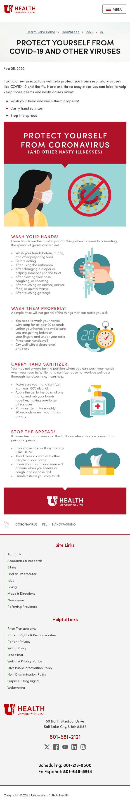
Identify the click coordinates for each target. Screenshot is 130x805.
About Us (14, 554)
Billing (11, 567)
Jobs (10, 580)
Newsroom (15, 600)
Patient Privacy (18, 641)
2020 (89, 32)
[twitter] (47, 747)
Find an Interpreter (21, 574)
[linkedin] (74, 747)
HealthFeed (71, 32)
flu (44, 524)
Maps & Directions (21, 593)
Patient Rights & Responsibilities (32, 635)
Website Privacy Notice (24, 661)
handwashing (64, 524)
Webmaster (16, 687)
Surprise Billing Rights (23, 681)
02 (102, 32)
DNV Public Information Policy (29, 668)
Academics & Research (24, 561)
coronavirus (26, 524)
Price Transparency (21, 628)
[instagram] (83, 747)
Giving (12, 587)
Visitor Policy (16, 648)
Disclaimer (15, 654)
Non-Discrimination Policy (26, 674)
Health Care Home (40, 32)
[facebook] (56, 747)
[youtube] (65, 747)
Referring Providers (22, 606)
